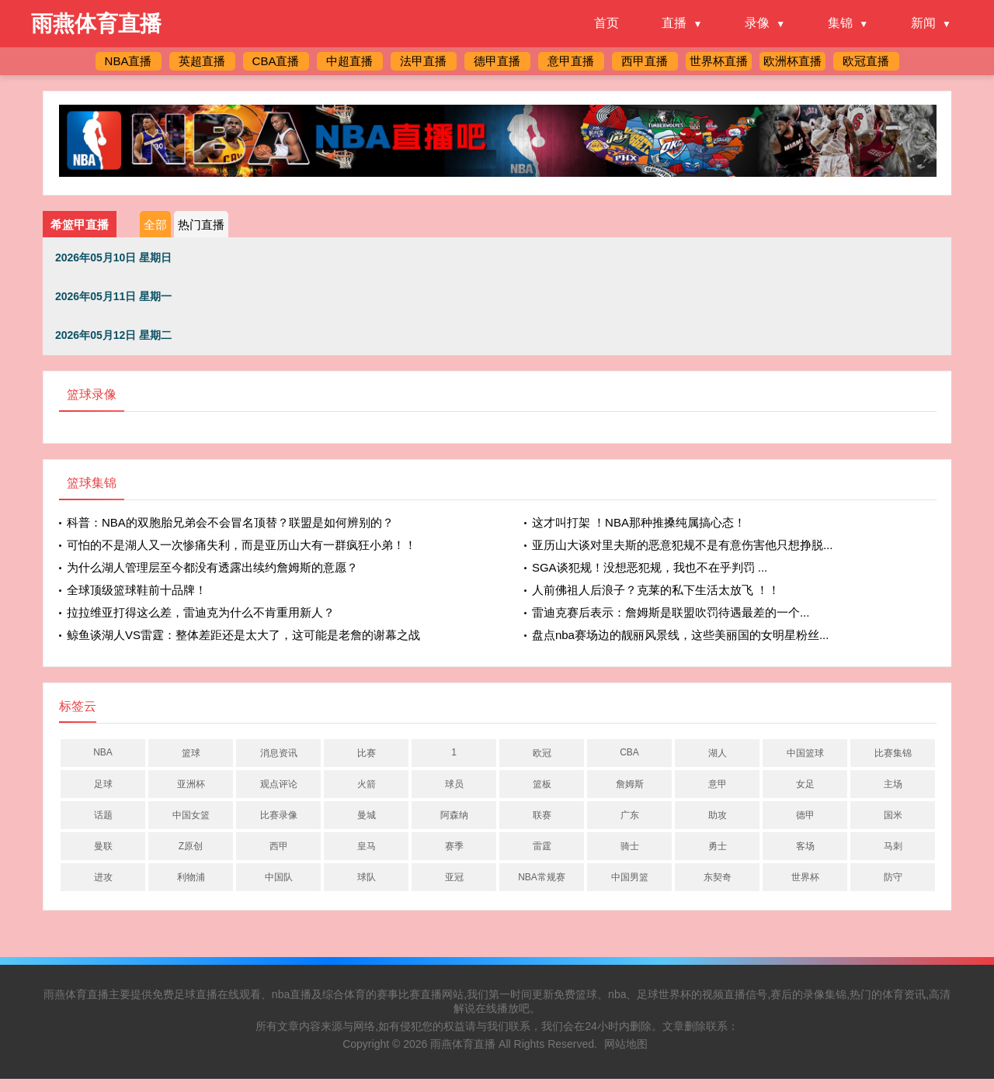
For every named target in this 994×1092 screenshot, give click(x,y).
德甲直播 (497, 60)
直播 (674, 22)
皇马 (366, 846)
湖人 (717, 753)
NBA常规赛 (541, 877)
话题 (103, 815)
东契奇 (718, 877)
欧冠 (542, 753)
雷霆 (542, 846)
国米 (893, 815)
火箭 (366, 784)
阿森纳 (454, 815)
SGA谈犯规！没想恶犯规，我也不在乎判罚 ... (649, 567)
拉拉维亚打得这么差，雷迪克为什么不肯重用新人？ (201, 612)
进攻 (103, 877)
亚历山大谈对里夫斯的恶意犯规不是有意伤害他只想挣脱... (682, 544)
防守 (893, 877)
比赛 (366, 753)
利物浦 (191, 877)
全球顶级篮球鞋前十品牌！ (137, 589)
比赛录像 (278, 815)
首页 (606, 22)
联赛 (542, 815)
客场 (805, 846)
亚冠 (454, 877)
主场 (893, 784)
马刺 (893, 846)
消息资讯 (278, 753)
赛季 (454, 846)
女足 (805, 784)
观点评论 (278, 784)
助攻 (717, 815)
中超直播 (349, 60)
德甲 (805, 815)
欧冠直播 (866, 60)
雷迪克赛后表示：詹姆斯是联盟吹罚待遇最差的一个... (671, 612)
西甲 (278, 846)
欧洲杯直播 (792, 60)
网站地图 (626, 1044)
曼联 (103, 846)
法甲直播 (423, 60)
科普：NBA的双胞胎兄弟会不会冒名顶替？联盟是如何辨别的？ (230, 522)
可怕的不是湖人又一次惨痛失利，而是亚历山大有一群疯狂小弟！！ (241, 544)
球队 (366, 877)
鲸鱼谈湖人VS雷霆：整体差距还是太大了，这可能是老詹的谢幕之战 (243, 634)
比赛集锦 (893, 753)
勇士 (717, 846)
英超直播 (202, 60)
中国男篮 (629, 877)
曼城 (366, 815)
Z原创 (191, 846)
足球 (103, 784)
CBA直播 (276, 60)
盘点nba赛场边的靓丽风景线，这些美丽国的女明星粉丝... (680, 634)
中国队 (279, 877)
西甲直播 (644, 60)
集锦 (840, 22)
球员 (454, 784)
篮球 (191, 753)
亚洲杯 (191, 784)
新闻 (923, 22)
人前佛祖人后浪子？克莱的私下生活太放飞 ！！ (656, 589)
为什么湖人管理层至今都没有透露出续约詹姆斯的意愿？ (212, 567)
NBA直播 (128, 60)
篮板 (542, 784)
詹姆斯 (630, 784)
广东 (629, 815)
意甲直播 (570, 60)
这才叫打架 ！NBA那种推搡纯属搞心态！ (639, 522)
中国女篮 (191, 815)
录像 (757, 22)
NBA (103, 752)
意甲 (717, 784)
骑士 (629, 846)
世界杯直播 (719, 60)
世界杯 (805, 877)
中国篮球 (805, 753)
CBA (629, 752)
